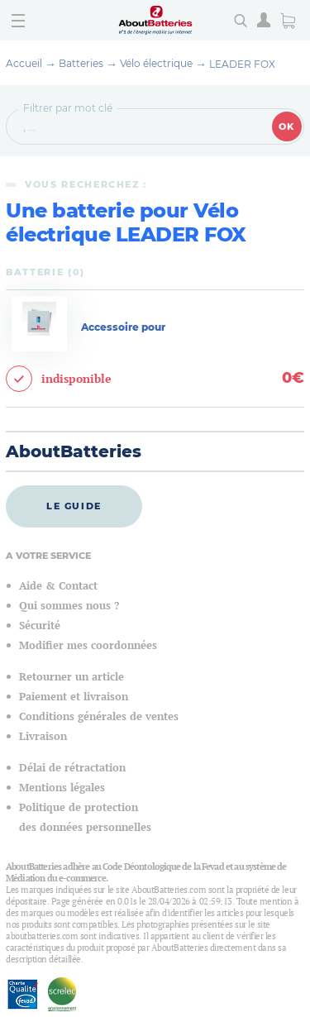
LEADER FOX (242, 64)
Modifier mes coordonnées (88, 645)
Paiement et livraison (73, 697)
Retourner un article (71, 677)
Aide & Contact (58, 586)
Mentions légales (62, 788)
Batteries (81, 63)
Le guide (74, 506)
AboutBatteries (73, 451)
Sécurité (39, 625)
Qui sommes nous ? (69, 606)
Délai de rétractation (72, 768)
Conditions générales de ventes (99, 716)
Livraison (43, 736)
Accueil (24, 63)
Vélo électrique (156, 63)
